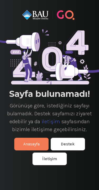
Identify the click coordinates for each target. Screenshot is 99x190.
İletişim (49, 158)
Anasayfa (31, 143)
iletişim (50, 121)
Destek (68, 143)
